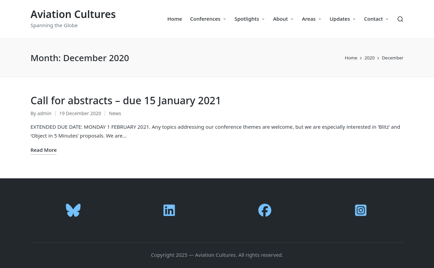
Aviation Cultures (73, 14)
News (115, 113)
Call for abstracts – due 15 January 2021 (126, 100)
